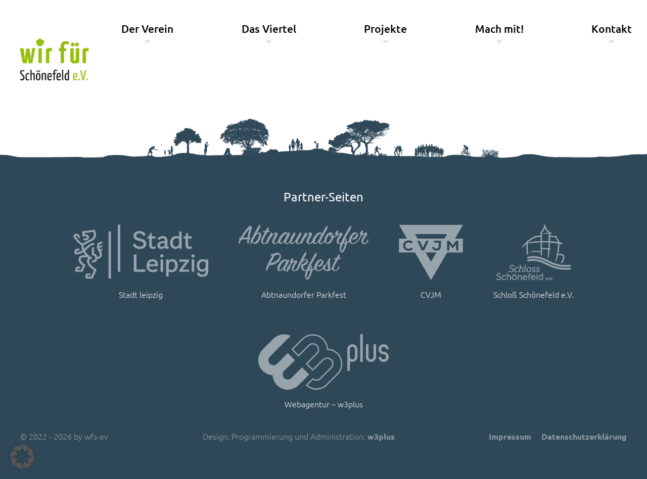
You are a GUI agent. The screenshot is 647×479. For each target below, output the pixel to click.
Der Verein (147, 28)
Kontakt (611, 28)
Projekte (385, 28)
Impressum (510, 436)
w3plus (381, 436)
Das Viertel (269, 28)
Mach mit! (499, 28)
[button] (22, 457)
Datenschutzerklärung (584, 436)
